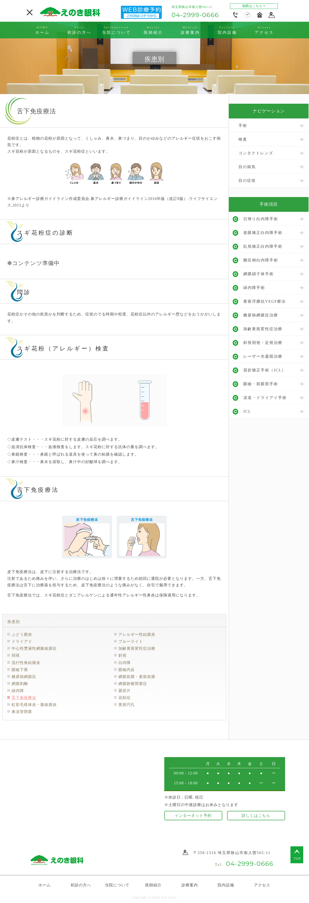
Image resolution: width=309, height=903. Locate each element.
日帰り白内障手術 (260, 219)
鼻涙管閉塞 (22, 712)
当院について (117, 884)
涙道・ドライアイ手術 (265, 398)
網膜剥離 (20, 684)
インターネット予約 (193, 815)
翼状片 (124, 691)
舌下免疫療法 (24, 698)
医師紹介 (153, 884)
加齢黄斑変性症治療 (136, 648)
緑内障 (18, 691)
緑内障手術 (254, 288)
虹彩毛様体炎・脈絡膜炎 (34, 705)
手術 (242, 125)
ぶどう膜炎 (22, 634)
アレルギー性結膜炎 (136, 634)
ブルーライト (130, 641)
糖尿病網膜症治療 (260, 315)
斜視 (122, 655)
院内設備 (226, 884)
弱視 (16, 655)
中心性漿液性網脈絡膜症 (34, 648)
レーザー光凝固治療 (262, 356)
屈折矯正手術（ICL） (264, 370)
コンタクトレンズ (255, 153)
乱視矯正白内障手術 (262, 246)
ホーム (44, 884)
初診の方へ (81, 884)
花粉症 (124, 698)
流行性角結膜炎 (26, 663)
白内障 (124, 663)
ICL (247, 411)
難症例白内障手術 (260, 260)
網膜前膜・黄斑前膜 (136, 677)
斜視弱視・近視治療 (262, 343)
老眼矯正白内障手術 (262, 233)
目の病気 (247, 167)
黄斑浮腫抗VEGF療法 (264, 301)
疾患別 (13, 622)
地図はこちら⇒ (254, 6)
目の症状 (247, 180)
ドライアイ (22, 641)
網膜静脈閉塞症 (132, 684)
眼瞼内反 (126, 670)
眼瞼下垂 (20, 670)
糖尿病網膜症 (24, 677)
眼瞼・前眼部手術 (260, 384)
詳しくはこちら (256, 815)
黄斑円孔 (126, 705)
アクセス (262, 884)
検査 (242, 139)
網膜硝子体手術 (258, 274)
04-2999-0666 (195, 15)
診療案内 (189, 884)
